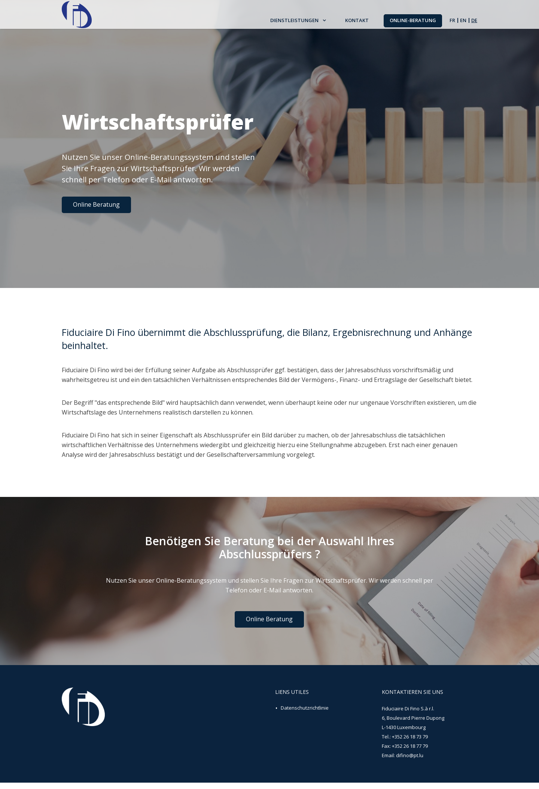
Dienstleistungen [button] (295, 24)
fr (452, 23)
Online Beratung (96, 204)
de (474, 23)
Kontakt (357, 24)
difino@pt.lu (409, 761)
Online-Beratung (413, 23)
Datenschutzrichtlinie (305, 714)
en (463, 23)
